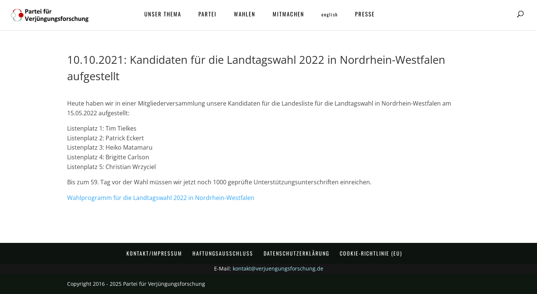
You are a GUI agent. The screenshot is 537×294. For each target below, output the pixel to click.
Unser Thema (162, 14)
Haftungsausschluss (222, 253)
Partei (207, 14)
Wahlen (244, 14)
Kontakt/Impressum (154, 253)
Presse (365, 14)
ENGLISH (329, 15)
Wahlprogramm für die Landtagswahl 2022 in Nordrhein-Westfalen (160, 198)
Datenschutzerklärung (296, 253)
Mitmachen (288, 14)
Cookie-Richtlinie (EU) (371, 253)
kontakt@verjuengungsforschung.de (278, 268)
